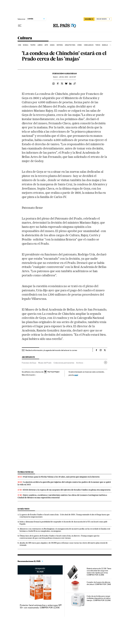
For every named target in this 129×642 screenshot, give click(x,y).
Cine (19, 45)
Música (25, 45)
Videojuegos (88, 45)
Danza (52, 45)
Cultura (25, 38)
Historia (60, 45)
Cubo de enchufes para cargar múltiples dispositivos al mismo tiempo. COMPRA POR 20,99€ (99, 598)
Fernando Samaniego (64, 73)
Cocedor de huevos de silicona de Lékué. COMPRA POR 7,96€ (99, 583)
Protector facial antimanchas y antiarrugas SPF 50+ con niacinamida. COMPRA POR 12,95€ (41, 606)
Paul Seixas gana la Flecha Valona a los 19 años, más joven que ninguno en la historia (61, 477)
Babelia (105, 45)
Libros (40, 45)
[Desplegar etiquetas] (105, 362)
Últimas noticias (26, 472)
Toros (97, 45)
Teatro (33, 45)
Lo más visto (23, 509)
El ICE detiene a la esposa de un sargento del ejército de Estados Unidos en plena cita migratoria (66, 490)
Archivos (79, 363)
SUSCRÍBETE (89, 19)
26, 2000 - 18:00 (67, 77)
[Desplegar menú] (20, 26)
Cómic (79, 45)
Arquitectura (70, 45)
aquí (76, 375)
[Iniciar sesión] (103, 19)
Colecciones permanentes (64, 363)
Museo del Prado (44, 363)
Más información (29, 375)
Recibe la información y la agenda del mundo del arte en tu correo (51, 350)
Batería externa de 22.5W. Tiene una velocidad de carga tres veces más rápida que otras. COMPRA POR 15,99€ (99, 571)
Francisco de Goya (29, 363)
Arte (46, 45)
